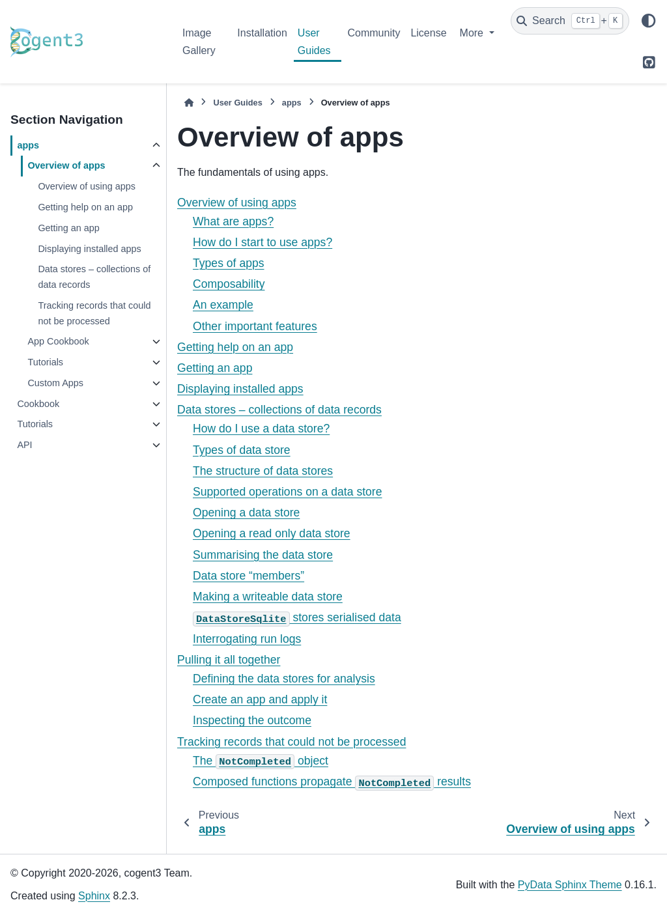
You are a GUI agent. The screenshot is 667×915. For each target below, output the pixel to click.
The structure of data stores (263, 470)
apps (28, 145)
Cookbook (38, 404)
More (473, 32)
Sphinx (94, 895)
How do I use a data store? (261, 428)
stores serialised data (297, 617)
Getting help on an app (85, 207)
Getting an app (68, 228)
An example (223, 304)
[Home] (188, 102)
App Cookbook (58, 341)
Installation (262, 32)
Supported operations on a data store (287, 491)
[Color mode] (649, 21)
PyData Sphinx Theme (570, 884)
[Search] (570, 21)
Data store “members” (248, 575)
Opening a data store (246, 512)
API (24, 445)
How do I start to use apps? (262, 242)
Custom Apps (55, 383)
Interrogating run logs (247, 638)
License (428, 32)
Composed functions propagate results (332, 781)
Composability (229, 283)
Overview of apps (66, 165)
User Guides (314, 41)
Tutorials (45, 362)
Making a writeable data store (268, 596)
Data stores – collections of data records (94, 277)
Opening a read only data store (271, 533)
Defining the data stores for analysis (284, 678)
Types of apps (228, 263)
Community (374, 32)
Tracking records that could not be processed (94, 313)
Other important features (255, 326)
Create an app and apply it (260, 699)
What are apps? (233, 221)
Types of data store (242, 450)
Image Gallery (199, 41)
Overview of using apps (86, 186)
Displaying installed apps (89, 249)
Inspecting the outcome (252, 720)
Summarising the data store (263, 554)
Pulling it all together (228, 659)
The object (260, 760)
